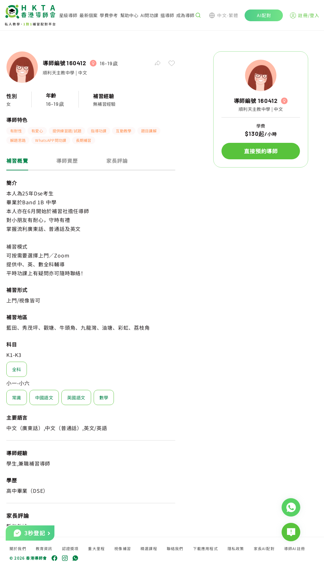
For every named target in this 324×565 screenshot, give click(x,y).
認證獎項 (70, 548)
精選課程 (148, 548)
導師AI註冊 (294, 548)
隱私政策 (235, 548)
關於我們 (17, 548)
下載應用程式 (205, 548)
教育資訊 (44, 548)
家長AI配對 (264, 548)
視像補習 (122, 548)
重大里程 (96, 548)
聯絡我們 (175, 548)
